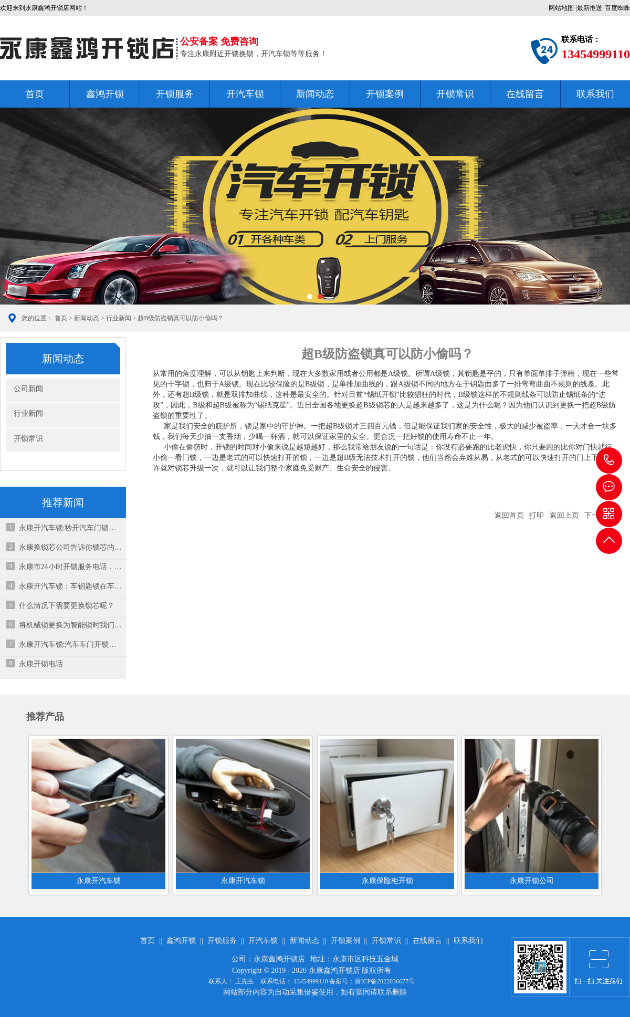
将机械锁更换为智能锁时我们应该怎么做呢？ (70, 625)
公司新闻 (28, 389)
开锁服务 (175, 94)
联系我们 (595, 94)
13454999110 (609, 460)
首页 (34, 94)
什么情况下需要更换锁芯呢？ (66, 606)
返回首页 (509, 515)
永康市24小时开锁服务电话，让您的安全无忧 (70, 567)
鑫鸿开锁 (105, 94)
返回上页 (564, 515)
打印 (536, 515)
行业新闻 (118, 318)
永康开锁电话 (41, 664)
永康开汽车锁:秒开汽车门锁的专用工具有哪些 (70, 528)
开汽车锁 (245, 94)
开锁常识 (455, 94)
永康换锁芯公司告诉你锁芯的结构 (70, 547)
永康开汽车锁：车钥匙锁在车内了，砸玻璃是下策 (70, 586)
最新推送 (589, 8)
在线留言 (525, 94)
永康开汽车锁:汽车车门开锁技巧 (70, 644)
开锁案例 (385, 94)
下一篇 (595, 515)
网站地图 (561, 8)
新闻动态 (315, 94)
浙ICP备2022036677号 (384, 981)
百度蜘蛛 (617, 8)
